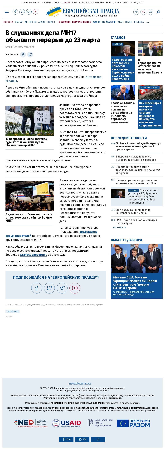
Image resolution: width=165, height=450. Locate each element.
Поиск (51, 22)
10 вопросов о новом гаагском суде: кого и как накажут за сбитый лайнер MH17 (26, 142)
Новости (8, 22)
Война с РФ (109, 22)
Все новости (119, 227)
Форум (74, 3)
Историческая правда (95, 3)
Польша (139, 22)
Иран (120, 22)
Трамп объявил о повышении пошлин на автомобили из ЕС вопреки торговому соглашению (123, 113)
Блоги (81, 3)
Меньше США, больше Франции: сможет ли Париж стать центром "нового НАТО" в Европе (135, 283)
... (147, 21)
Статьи (19, 22)
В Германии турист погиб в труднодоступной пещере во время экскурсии (138, 170)
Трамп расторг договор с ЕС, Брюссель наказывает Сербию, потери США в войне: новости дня (123, 69)
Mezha (133, 3)
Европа (67, 3)
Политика (46, 3)
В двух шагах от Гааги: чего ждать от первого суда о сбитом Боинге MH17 (28, 218)
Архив (41, 22)
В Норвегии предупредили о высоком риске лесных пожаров (136, 158)
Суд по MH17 (12, 311)
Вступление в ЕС (81, 22)
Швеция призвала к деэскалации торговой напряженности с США (136, 182)
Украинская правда (30, 2)
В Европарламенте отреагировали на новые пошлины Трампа (150, 66)
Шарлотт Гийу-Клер (139, 292)
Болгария (64, 22)
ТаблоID (125, 3)
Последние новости (129, 138)
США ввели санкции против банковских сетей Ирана (133, 211)
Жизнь (108, 3)
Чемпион (117, 3)
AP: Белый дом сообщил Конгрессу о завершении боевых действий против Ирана (138, 146)
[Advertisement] (55, 339)
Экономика (58, 3)
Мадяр (96, 22)
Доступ (140, 3)
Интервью (30, 22)
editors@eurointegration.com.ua (92, 390)
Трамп (128, 22)
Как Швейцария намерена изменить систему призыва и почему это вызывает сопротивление (150, 114)
